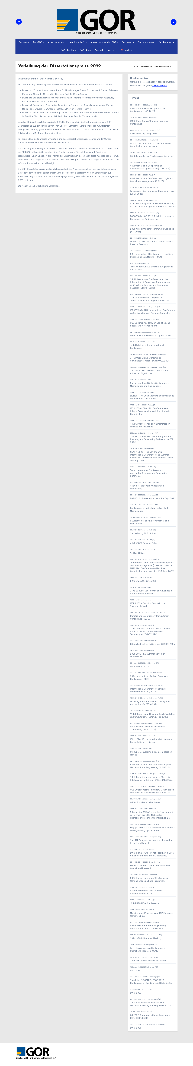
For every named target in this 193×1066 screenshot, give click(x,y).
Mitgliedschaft (77, 42)
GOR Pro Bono (68, 50)
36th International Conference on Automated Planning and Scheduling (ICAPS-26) (149, 473)
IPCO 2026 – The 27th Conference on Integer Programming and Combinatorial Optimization (150, 411)
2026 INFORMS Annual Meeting (145, 938)
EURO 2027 (136, 993)
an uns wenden (159, 85)
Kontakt (99, 50)
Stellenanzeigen (146, 42)
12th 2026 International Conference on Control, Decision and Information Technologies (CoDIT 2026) (150, 631)
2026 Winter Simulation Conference (148, 960)
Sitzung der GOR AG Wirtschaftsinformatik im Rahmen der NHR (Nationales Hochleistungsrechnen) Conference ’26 (151, 815)
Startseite (24, 42)
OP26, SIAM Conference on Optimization (150, 335)
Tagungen (127, 42)
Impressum (112, 50)
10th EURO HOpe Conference (144, 903)
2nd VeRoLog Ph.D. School (143, 533)
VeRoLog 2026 (137, 553)
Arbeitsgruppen (56, 42)
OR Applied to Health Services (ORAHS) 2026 (152, 644)
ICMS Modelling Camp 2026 (143, 133)
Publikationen (165, 42)
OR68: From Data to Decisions (145, 802)
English (126, 50)
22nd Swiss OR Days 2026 (143, 581)
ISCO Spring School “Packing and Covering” (151, 156)
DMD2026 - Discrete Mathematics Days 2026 (152, 498)
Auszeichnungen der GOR (103, 42)
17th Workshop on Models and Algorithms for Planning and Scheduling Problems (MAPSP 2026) (152, 439)
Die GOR (38, 42)
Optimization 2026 (139, 666)
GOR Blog (85, 50)
